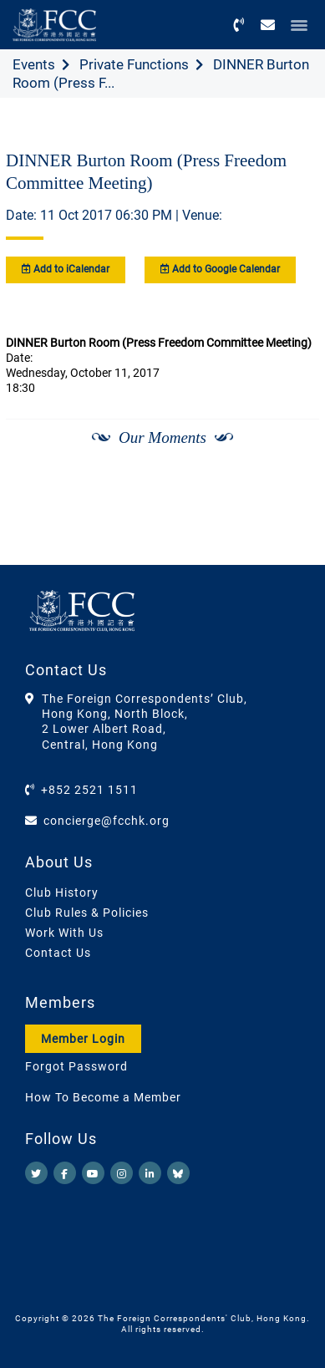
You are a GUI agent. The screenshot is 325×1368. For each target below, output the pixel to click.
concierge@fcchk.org (106, 820)
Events (34, 64)
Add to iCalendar (65, 269)
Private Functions (134, 64)
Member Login (83, 1038)
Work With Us (64, 932)
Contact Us (58, 952)
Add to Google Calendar (220, 269)
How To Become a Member (103, 1097)
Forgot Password (76, 1066)
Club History (62, 892)
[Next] (288, 481)
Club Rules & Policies (87, 912)
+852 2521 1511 (89, 789)
